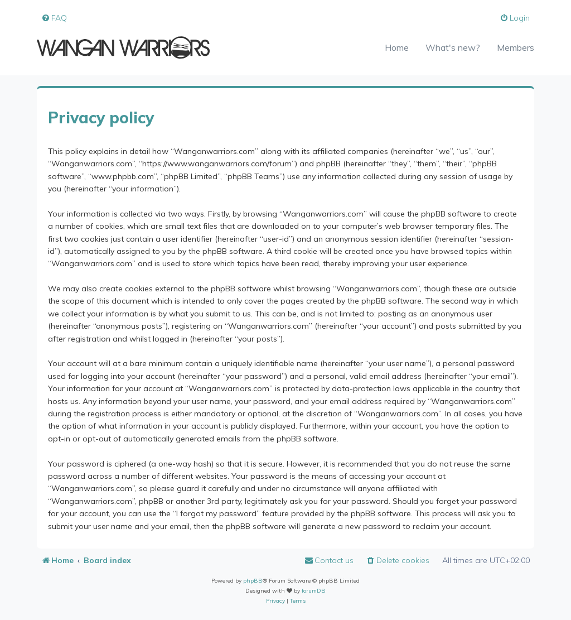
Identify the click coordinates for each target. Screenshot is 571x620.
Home (397, 47)
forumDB (314, 590)
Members (515, 47)
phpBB (253, 580)
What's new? (452, 47)
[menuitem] (54, 18)
